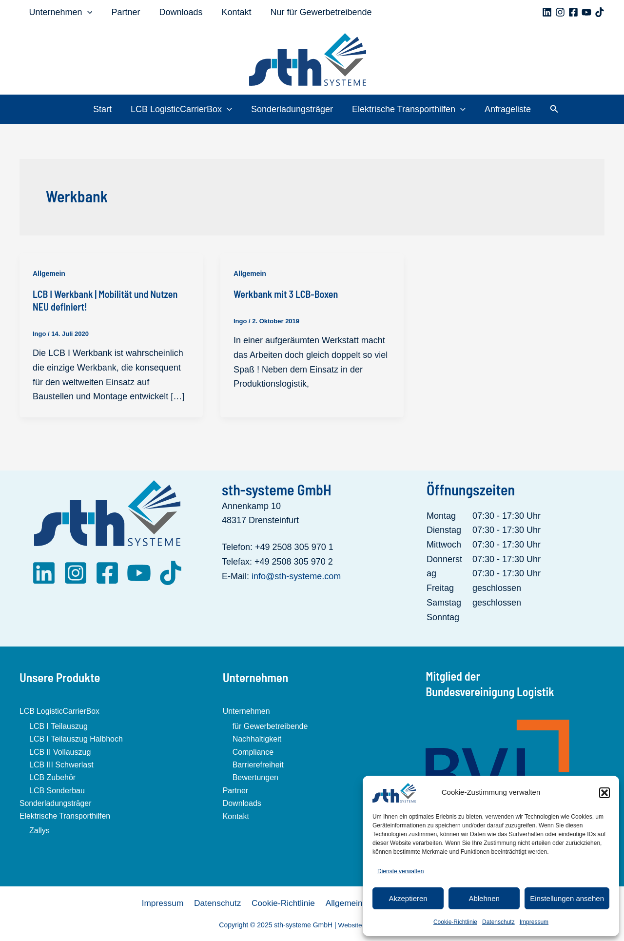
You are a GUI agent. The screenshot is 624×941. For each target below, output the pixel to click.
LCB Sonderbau (57, 790)
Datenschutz (498, 922)
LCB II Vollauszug (60, 751)
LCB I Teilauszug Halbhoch (76, 739)
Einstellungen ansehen (567, 898)
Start (105, 109)
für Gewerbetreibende (270, 726)
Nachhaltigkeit (257, 739)
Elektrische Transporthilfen (407, 109)
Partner (123, 12)
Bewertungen (255, 777)
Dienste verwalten (400, 871)
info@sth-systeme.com (296, 576)
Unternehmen (60, 12)
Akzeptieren (408, 898)
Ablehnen (483, 898)
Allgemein (49, 273)
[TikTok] (599, 12)
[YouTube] (586, 12)
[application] (86, 12)
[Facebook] (573, 12)
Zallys (39, 830)
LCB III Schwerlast (61, 764)
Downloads (177, 12)
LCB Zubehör (52, 777)
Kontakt (231, 12)
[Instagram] (560, 12)
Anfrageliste (505, 109)
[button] (604, 793)
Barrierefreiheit (258, 764)
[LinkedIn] (44, 572)
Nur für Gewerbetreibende (314, 12)
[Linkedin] (547, 12)
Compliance (253, 751)
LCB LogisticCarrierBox (183, 109)
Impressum (534, 922)
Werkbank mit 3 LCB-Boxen (286, 294)
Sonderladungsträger (292, 109)
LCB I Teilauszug (58, 726)
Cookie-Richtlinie (455, 922)
